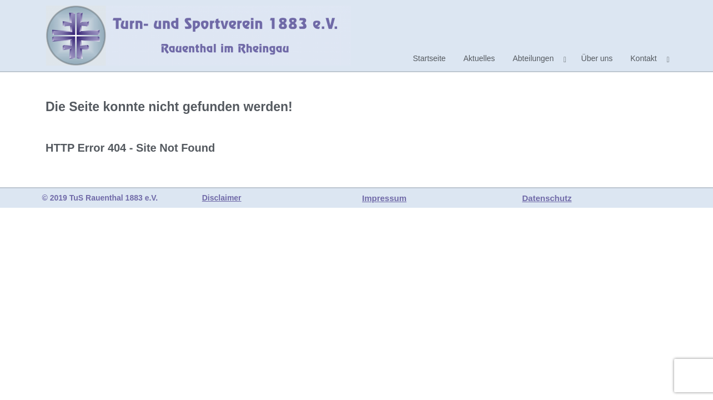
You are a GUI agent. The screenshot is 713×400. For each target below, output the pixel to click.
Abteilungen (533, 58)
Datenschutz (546, 198)
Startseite (429, 58)
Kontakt (643, 58)
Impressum (384, 198)
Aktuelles (479, 58)
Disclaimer (222, 197)
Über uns (597, 58)
